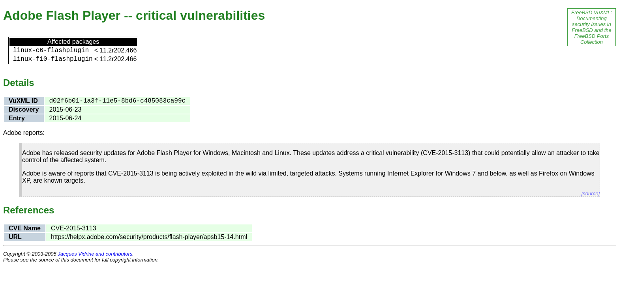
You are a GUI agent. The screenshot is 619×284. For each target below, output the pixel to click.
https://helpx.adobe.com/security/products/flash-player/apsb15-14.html (149, 237)
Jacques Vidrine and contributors (95, 254)
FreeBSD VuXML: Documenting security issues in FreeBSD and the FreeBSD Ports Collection (591, 27)
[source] (590, 193)
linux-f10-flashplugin (53, 59)
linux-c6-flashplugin (51, 50)
